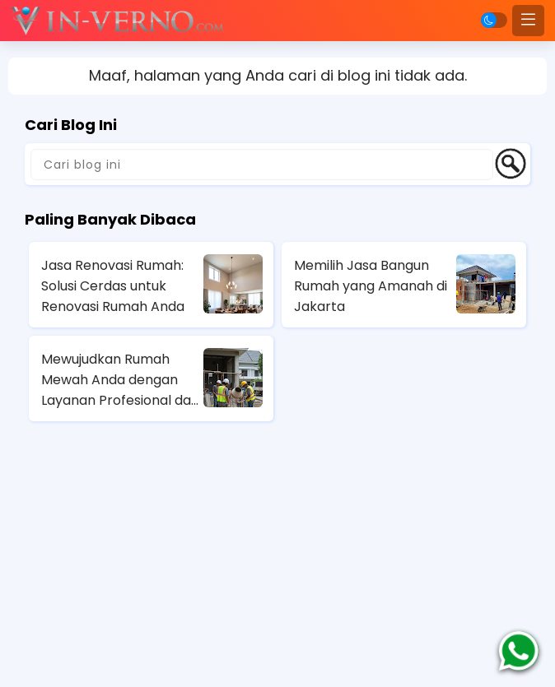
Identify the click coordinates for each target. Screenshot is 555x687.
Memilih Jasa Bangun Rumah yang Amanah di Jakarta (370, 286)
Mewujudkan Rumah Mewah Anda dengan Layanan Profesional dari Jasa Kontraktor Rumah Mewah (120, 380)
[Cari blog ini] (261, 164)
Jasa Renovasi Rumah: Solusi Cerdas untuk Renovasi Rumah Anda (112, 286)
